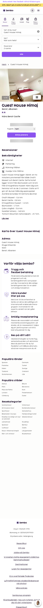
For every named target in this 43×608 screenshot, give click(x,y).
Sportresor (5, 411)
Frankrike (5, 365)
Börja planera (21, 135)
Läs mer (5, 218)
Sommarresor (6, 405)
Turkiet (24, 365)
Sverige (24, 368)
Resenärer (8, 46)
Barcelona (25, 387)
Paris (3, 387)
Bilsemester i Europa (9, 414)
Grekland (25, 371)
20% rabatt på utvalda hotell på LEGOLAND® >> (21, 5)
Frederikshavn (27, 393)
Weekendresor (27, 417)
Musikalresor (26, 434)
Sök (21, 54)
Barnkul (24, 425)
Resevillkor (22, 543)
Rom (23, 390)
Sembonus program (21, 595)
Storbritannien (7, 374)
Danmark (25, 362)
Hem (4, 64)
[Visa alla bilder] (37, 97)
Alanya (4, 384)
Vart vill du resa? (10, 30)
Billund (24, 384)
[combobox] (20, 32)
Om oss (21, 548)
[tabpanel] (21, 42)
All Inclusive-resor (8, 408)
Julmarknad (6, 422)
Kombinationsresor (28, 408)
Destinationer (21, 564)
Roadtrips (25, 422)
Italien (4, 368)
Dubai (24, 396)
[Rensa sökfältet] (38, 31)
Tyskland (5, 371)
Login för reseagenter (22, 569)
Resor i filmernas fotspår (10, 431)
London (4, 393)
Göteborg (5, 396)
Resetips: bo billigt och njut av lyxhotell (11, 418)
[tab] (5, 21)
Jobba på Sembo (21, 553)
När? (6, 38)
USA (23, 374)
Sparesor (5, 425)
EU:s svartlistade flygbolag (21, 576)
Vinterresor (26, 405)
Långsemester (27, 431)
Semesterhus (26, 411)
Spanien (5, 362)
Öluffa (24, 428)
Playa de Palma (7, 390)
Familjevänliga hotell (29, 414)
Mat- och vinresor (8, 434)
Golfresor (5, 428)
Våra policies (21, 588)
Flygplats (10, 129)
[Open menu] (38, 10)
